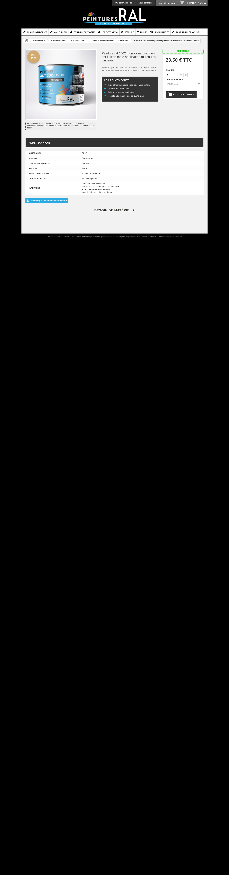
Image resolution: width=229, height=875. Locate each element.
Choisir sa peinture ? (37, 32)
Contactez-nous (54, 236)
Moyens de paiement (127, 236)
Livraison (66, 236)
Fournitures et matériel (188, 32)
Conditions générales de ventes (104, 236)
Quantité (170, 70)
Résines (143, 32)
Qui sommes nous (123, 3)
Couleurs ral (60, 32)
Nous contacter (145, 3)
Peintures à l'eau (110, 32)
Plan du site (142, 236)
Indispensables (162, 32)
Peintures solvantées (84, 32)
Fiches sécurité (175, 236)
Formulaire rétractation (158, 236)
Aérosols (129, 32)
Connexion (169, 3)
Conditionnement (174, 79)
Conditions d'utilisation (80, 236)
